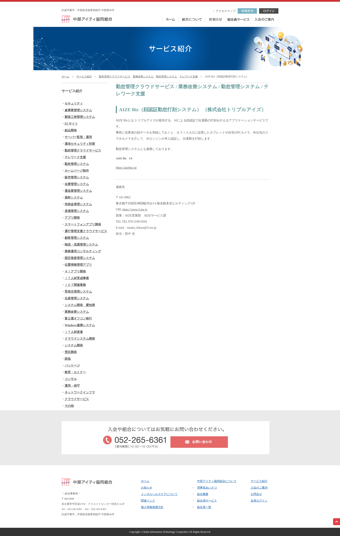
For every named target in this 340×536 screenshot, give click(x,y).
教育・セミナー (75, 372)
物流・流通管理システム (81, 244)
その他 (69, 405)
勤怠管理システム (166, 76)
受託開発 (71, 352)
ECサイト (71, 123)
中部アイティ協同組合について (217, 481)
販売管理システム (77, 177)
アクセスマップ (225, 11)
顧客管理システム (77, 237)
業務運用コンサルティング (83, 251)
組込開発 (71, 130)
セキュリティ (74, 103)
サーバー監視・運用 (78, 137)
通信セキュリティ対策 (80, 143)
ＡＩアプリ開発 (75, 271)
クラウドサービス (77, 399)
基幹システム (74, 197)
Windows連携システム (80, 325)
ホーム (65, 76)
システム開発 (74, 345)
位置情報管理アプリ (78, 264)
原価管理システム (77, 211)
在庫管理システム (77, 184)
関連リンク (148, 500)
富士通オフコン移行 (78, 318)
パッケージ (72, 365)
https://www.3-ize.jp (135, 209)
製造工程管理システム (80, 117)
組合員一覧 (204, 507)
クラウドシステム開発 (80, 338)
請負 (68, 358)
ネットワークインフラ (80, 392)
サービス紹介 (84, 76)
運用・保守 (72, 385)
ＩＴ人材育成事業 (77, 278)
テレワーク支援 (189, 76)
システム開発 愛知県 (80, 305)
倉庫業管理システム (78, 110)
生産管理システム (77, 298)
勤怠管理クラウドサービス (114, 76)
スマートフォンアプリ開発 (83, 224)
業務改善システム (143, 76)
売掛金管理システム (78, 204)
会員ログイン (259, 500)
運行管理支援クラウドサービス (86, 231)
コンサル (71, 379)
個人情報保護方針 (152, 507)
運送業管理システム (78, 190)
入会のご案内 (259, 487)
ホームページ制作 (77, 170)
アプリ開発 (72, 217)
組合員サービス (207, 500)
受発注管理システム (78, 291)
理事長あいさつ (207, 487)
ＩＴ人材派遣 (74, 332)
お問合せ (256, 494)
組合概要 (202, 494)
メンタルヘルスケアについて (159, 494)
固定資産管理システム (80, 258)
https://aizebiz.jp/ (126, 167)
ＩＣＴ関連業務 (75, 285)
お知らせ (146, 487)
